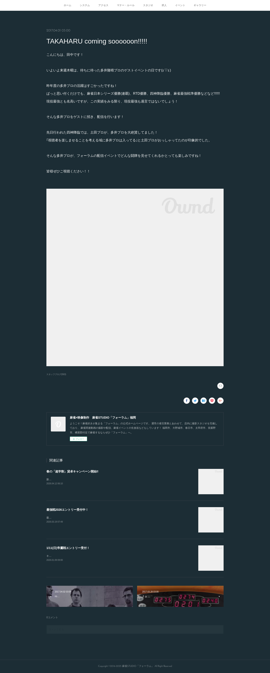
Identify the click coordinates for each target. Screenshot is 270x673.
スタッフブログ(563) (56, 374)
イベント (180, 5)
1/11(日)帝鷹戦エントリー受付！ (68, 548)
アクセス (103, 5)
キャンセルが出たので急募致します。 (67, 555)
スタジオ (148, 5)
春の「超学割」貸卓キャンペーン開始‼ (72, 471)
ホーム (67, 5)
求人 (164, 5)
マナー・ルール (126, 5)
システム (85, 5)
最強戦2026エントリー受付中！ (67, 509)
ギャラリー (200, 5)
